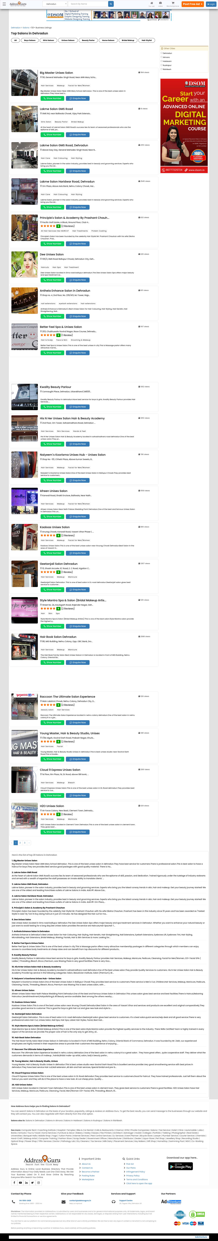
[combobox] (54, 4)
